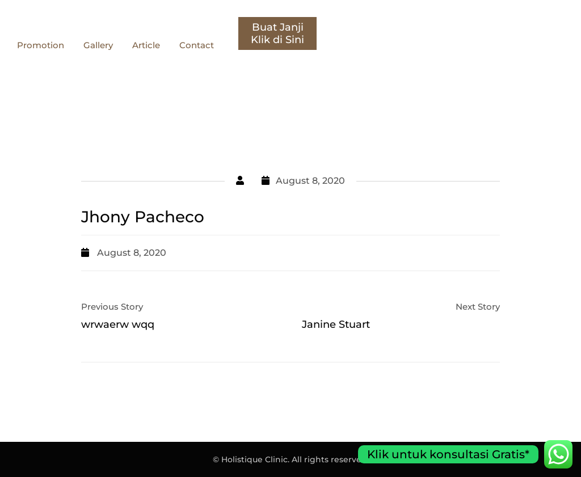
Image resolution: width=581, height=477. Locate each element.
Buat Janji (532, 27)
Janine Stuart (336, 324)
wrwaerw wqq (117, 324)
